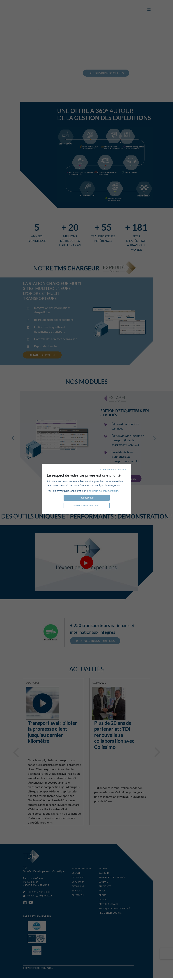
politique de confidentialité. (104, 490)
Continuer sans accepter (113, 469)
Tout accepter (86, 497)
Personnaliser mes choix (87, 505)
